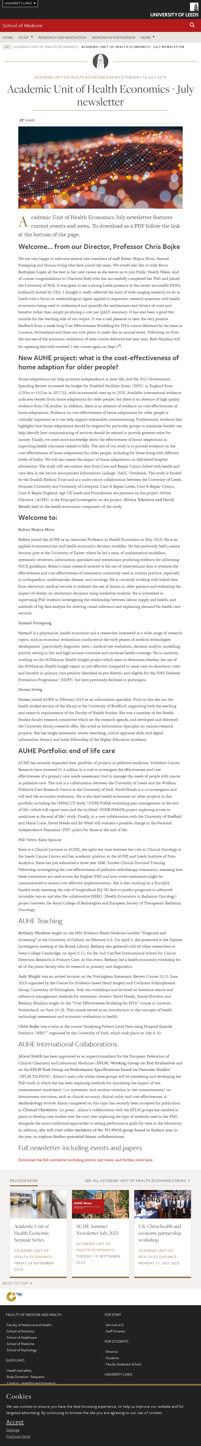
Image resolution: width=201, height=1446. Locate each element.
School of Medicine (22, 25)
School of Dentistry (21, 1331)
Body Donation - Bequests (25, 1376)
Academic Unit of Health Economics (45, 46)
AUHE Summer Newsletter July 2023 (97, 1229)
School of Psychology (22, 1350)
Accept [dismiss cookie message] (15, 1422)
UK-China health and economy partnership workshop (159, 1233)
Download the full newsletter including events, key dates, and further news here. (85, 1160)
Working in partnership (114, 37)
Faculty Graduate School (123, 1364)
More (146, 37)
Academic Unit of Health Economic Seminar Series (31, 1233)
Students (112, 1357)
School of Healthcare (22, 1337)
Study (23, 37)
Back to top (15, 1283)
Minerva (112, 1351)
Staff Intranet (115, 1331)
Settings (12, 1430)
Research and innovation (62, 37)
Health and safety (19, 1370)
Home (8, 37)
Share (30, 120)
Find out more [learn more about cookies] (18, 1436)
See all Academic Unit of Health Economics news (135, 1180)
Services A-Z (115, 1324)
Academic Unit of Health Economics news (77, 77)
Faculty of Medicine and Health (29, 1324)
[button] (192, 25)
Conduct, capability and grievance (31, 1383)
